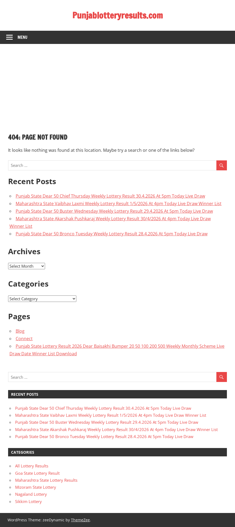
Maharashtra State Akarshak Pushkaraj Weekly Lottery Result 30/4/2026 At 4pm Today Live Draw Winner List (116, 429)
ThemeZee (80, 519)
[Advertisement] (117, 84)
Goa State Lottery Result (37, 473)
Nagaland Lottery (31, 494)
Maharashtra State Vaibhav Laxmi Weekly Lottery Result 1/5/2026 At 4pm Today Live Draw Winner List (119, 203)
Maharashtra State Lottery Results (46, 480)
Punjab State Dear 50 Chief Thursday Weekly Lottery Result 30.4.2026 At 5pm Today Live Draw (110, 196)
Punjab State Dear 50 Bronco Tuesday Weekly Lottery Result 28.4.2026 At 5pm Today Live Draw (111, 234)
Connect (24, 339)
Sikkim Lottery (28, 501)
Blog (20, 331)
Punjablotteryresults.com (117, 15)
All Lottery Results (31, 466)
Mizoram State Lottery (35, 487)
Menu (23, 37)
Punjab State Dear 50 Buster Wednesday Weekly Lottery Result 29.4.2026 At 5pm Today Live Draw (114, 211)
